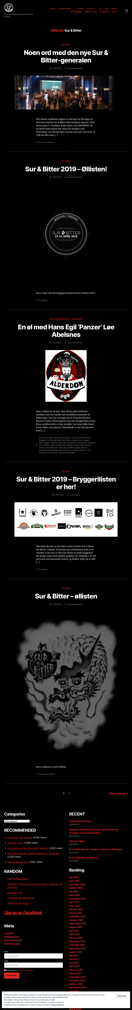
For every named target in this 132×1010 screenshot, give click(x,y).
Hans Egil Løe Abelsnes (67, 443)
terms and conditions (25, 970)
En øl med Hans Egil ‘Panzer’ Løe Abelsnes (66, 330)
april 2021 (74, 966)
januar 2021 (75, 973)
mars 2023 (74, 906)
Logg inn (8, 933)
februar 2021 (75, 970)
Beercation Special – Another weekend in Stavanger (33, 853)
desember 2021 (77, 941)
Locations (80, 9)
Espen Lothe (77, 440)
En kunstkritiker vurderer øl (83, 857)
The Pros (90, 9)
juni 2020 (74, 991)
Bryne (67, 438)
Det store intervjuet (60, 319)
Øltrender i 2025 (15, 843)
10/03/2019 (56, 343)
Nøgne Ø (84, 445)
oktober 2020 (76, 984)
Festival (42, 142)
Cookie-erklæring (57, 1005)
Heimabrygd (81, 443)
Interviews (77, 319)
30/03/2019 (57, 177)
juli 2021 (73, 955)
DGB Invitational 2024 (18, 862)
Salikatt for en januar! (18, 903)
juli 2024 (73, 891)
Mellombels (61, 445)
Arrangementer (64, 9)
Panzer (41, 448)
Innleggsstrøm (11, 936)
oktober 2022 (76, 920)
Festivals (66, 45)
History (114, 9)
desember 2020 (77, 977)
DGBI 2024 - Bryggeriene (20, 837)
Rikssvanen (63, 448)
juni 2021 (74, 959)
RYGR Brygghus (74, 448)
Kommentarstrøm (13, 940)
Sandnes (42, 774)
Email (6, 961)
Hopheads (91, 443)
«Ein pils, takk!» (77, 841)
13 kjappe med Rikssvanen (20, 898)
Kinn (40, 445)
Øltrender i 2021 (15, 892)
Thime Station (52, 453)
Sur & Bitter (50, 142)
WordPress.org (12, 944)
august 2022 (75, 927)
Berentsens (43, 438)
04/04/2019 (57, 68)
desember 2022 (77, 916)
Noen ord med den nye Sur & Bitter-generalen (66, 56)
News (53, 9)
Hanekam (54, 443)
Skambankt (43, 450)
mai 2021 (73, 962)
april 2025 (74, 881)
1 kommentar (75, 495)
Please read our (18, 970)
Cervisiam (74, 438)
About (114, 12)
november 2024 (77, 884)
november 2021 (77, 945)
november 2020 (77, 980)
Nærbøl (77, 445)
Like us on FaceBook (23, 912)
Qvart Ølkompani (51, 448)
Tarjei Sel (82, 450)
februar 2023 (76, 909)
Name (6, 952)
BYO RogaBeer (76, 12)
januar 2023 (75, 913)
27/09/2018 (57, 604)
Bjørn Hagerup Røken (57, 438)
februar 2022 (76, 937)
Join (100, 9)
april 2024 (74, 895)
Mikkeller (69, 445)
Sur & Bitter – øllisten (66, 596)
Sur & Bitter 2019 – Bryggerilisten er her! (66, 483)
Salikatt (84, 448)
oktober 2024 (76, 888)
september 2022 (77, 923)
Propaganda (105, 12)
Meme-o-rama (91, 12)
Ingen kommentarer (75, 68)
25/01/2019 (59, 495)
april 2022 (74, 934)
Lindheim (46, 445)
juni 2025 (74, 877)
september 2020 (77, 987)
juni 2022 (74, 930)
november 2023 (77, 898)
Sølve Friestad (63, 450)
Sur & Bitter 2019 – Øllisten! (66, 169)
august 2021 (75, 952)
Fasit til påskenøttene (17, 878)
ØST (89, 445)
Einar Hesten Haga (54, 440)
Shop (106, 9)
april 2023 (74, 902)
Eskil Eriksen (66, 440)
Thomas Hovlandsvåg (66, 453)
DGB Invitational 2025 (80, 821)
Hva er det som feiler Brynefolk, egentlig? (28, 848)
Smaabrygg (52, 450)
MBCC (53, 445)
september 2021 (77, 948)
